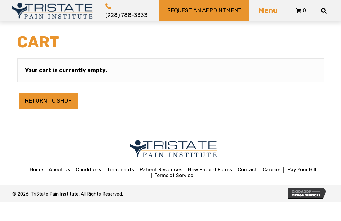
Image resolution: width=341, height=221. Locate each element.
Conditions (88, 170)
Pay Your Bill (301, 170)
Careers (271, 170)
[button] (204, 10)
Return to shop (48, 100)
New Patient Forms (210, 170)
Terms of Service (174, 175)
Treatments (120, 170)
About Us (59, 170)
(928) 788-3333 (126, 15)
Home (36, 170)
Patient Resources (161, 170)
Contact (247, 170)
